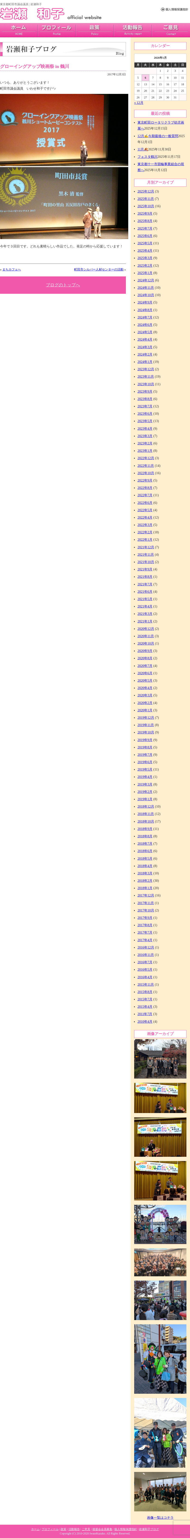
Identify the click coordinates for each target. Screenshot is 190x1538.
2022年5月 (145, 510)
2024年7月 (145, 317)
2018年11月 (146, 814)
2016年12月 (146, 947)
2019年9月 (145, 740)
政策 (95, 30)
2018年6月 (145, 851)
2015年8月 (145, 992)
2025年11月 (146, 199)
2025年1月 (145, 273)
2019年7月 (145, 755)
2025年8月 (145, 221)
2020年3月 (145, 695)
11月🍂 (143, 149)
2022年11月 (146, 466)
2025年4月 (145, 250)
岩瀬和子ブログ (149, 1529)
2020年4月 (145, 688)
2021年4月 (145, 606)
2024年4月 (145, 339)
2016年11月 (146, 955)
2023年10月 (146, 384)
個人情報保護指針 (125, 1529)
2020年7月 (145, 666)
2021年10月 (146, 562)
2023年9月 (145, 391)
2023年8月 (145, 399)
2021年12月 (146, 547)
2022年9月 (145, 480)
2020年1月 (145, 710)
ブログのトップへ (63, 285)
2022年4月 (145, 517)
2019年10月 (146, 732)
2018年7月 (145, 843)
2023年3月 (145, 436)
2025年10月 (146, 206)
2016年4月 (145, 977)
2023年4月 (145, 428)
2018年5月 (145, 858)
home (19, 30)
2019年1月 (145, 799)
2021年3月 (145, 614)
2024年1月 (145, 362)
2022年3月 (145, 525)
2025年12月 (146, 191)
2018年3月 (145, 873)
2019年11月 (146, 725)
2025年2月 (145, 265)
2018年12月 (146, 806)
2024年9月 (145, 302)
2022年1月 (145, 539)
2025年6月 (145, 236)
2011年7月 (145, 1014)
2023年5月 (145, 421)
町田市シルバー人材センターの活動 (99, 269)
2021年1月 (145, 621)
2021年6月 (145, 591)
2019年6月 (145, 762)
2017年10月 (146, 910)
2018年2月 (145, 880)
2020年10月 (146, 643)
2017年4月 (145, 940)
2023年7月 (145, 406)
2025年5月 (145, 243)
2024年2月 (145, 354)
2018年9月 (145, 829)
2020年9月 (145, 651)
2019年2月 (145, 792)
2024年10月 (146, 295)
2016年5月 (145, 969)
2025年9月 (145, 213)
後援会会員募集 (102, 1529)
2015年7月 (145, 999)
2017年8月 (145, 925)
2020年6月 (145, 673)
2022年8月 (145, 488)
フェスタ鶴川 (147, 157)
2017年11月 (146, 903)
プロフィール (57, 30)
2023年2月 (145, 443)
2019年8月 (145, 747)
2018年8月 (145, 836)
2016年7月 (145, 962)
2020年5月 (145, 680)
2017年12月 (146, 895)
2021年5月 (145, 599)
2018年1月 (145, 888)
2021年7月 (145, 584)
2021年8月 (145, 577)
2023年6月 (145, 413)
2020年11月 (146, 636)
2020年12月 (146, 629)
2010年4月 (145, 1021)
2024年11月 (146, 287)
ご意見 (171, 30)
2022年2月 (145, 532)
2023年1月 (145, 451)
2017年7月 (145, 932)
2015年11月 (146, 984)
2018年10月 (146, 821)
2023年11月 (146, 376)
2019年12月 (146, 717)
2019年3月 (145, 784)
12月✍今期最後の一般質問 (158, 136)
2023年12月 (146, 369)
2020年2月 (145, 703)
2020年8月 (145, 658)
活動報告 (133, 30)
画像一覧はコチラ (160, 1517)
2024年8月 (145, 310)
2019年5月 (145, 769)
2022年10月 (146, 473)
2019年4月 (145, 777)
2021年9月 (145, 569)
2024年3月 (145, 347)
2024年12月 (146, 280)
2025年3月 (145, 258)
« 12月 (138, 103)
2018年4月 (145, 866)
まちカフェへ (11, 269)
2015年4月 (145, 1006)
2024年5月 (145, 332)
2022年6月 (145, 503)
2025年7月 (145, 228)
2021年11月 (146, 554)
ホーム (35, 1529)
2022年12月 (146, 458)
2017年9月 (145, 918)
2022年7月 (145, 495)
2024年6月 (145, 325)
